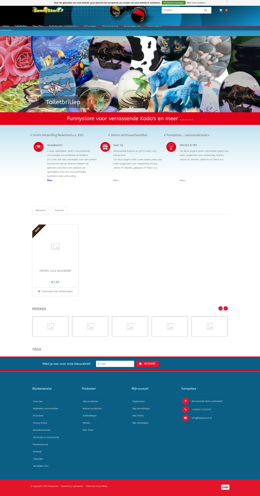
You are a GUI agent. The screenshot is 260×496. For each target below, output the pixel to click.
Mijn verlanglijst (140, 423)
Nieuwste (41, 210)
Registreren (138, 401)
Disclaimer (38, 415)
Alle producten (90, 401)
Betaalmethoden (42, 430)
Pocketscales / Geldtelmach (63, 26)
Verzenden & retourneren (46, 437)
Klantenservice (40, 444)
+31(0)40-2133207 (196, 409)
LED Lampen (90, 26)
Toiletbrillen (21, 26)
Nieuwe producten (92, 408)
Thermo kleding (110, 26)
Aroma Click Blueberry (55, 271)
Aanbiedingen (90, 415)
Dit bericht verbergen (174, 3)
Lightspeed (77, 486)
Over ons (37, 401)
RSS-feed (88, 430)
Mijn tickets (138, 415)
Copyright (38, 459)
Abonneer (147, 363)
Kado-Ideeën (154, 26)
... (119, 180)
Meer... (50, 180)
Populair (59, 210)
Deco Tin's (38, 26)
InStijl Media (101, 486)
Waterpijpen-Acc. (133, 26)
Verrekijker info (40, 466)
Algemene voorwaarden (45, 408)
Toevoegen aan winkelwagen (55, 291)
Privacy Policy (40, 423)
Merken (86, 423)
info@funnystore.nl (197, 418)
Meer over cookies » (196, 3)
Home (6, 26)
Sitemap (37, 451)
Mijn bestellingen (141, 408)
